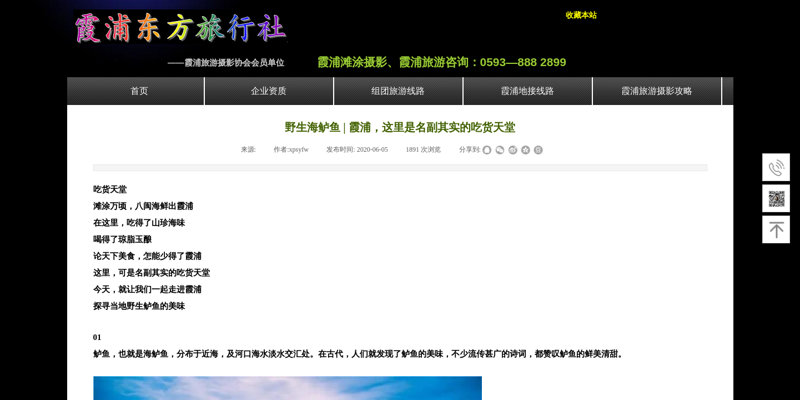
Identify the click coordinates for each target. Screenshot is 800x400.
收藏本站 (581, 15)
